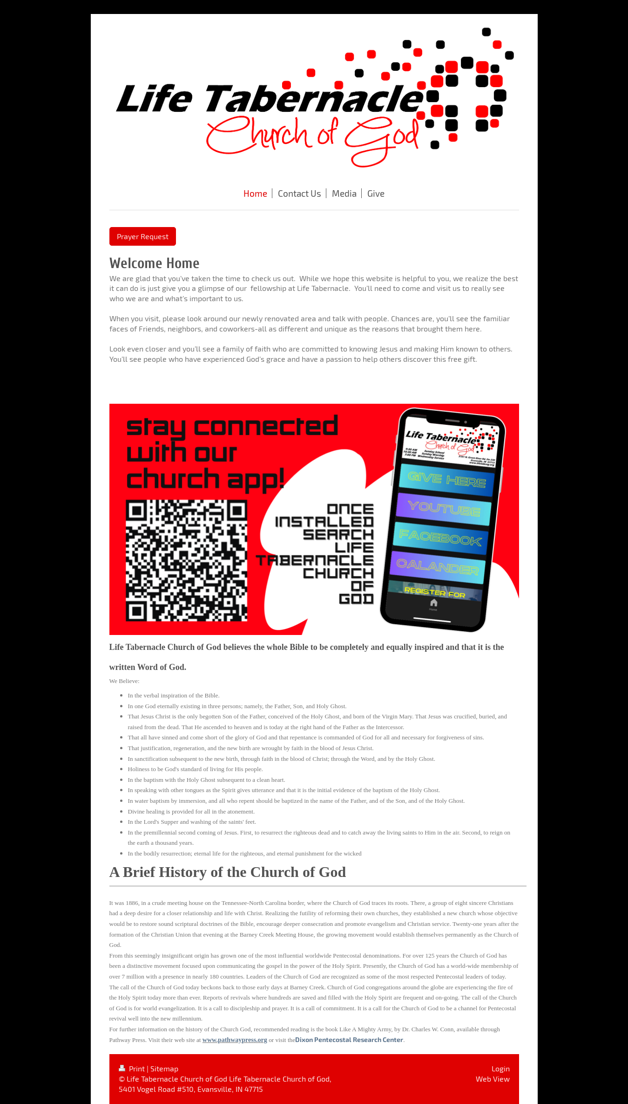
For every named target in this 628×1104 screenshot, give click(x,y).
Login (501, 1068)
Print (133, 1068)
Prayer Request (143, 236)
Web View (493, 1078)
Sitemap (164, 1068)
